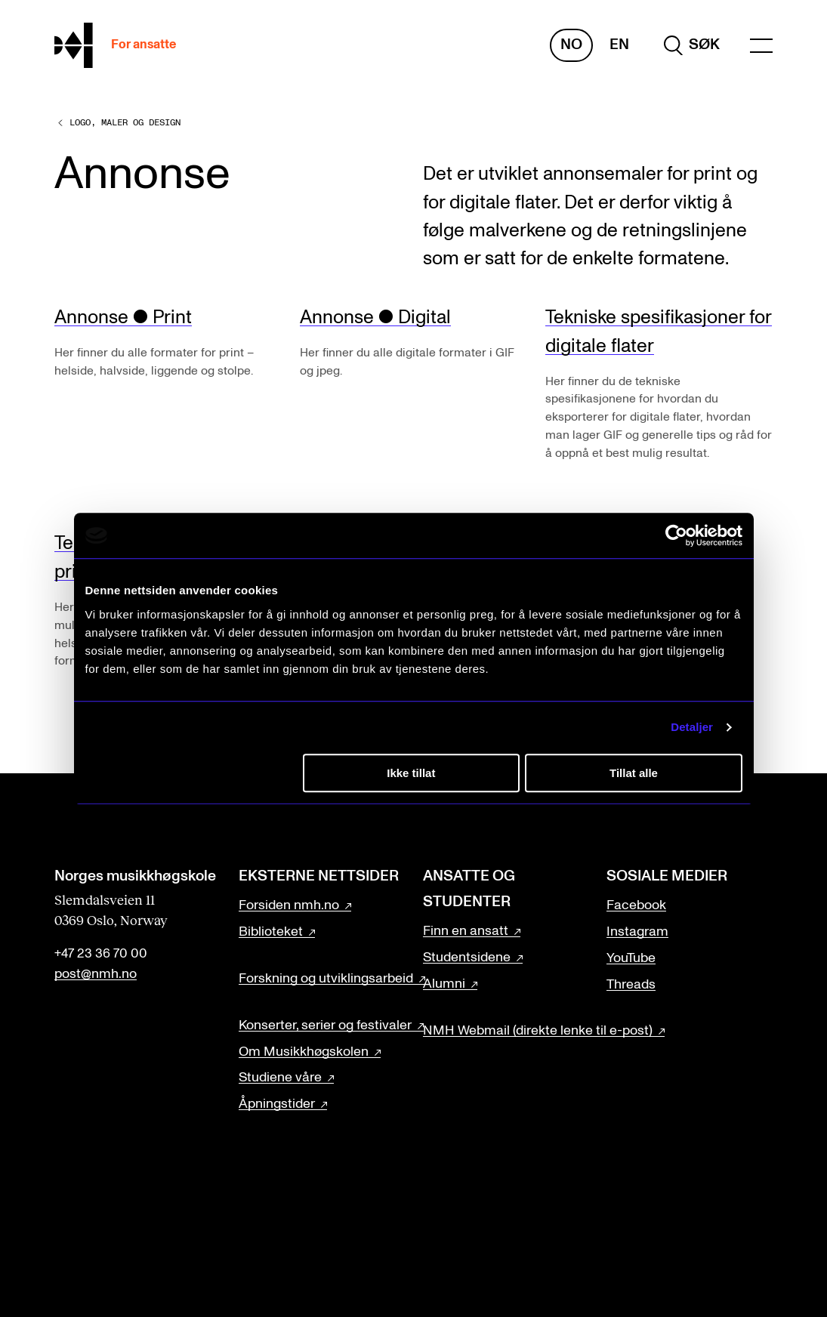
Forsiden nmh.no (289, 905)
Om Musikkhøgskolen (304, 1052)
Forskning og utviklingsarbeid (326, 978)
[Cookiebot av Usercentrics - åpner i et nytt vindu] (676, 535)
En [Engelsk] (619, 44)
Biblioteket (271, 932)
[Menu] (761, 46)
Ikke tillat (411, 772)
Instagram (637, 932)
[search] (692, 45)
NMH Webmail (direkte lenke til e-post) (538, 1031)
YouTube (631, 958)
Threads (631, 985)
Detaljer (692, 726)
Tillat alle (633, 772)
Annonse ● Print (123, 317)
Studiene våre (280, 1077)
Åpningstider (277, 1104)
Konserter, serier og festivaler (325, 1025)
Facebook (636, 905)
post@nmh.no (95, 974)
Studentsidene (467, 957)
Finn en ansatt (465, 931)
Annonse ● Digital (375, 317)
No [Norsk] (571, 44)
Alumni (444, 984)
